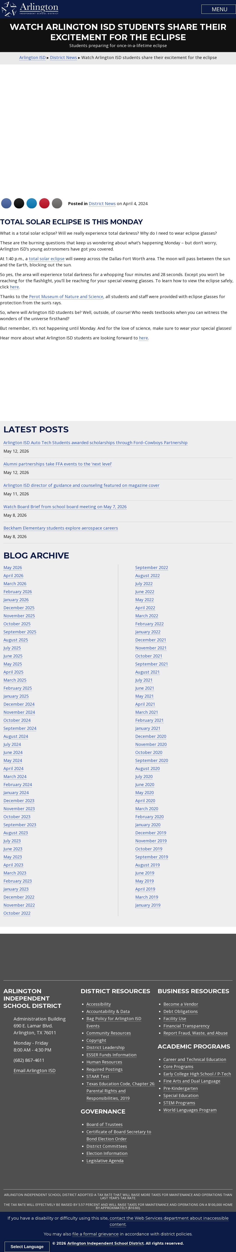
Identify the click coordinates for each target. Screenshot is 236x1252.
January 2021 (147, 728)
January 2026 (16, 599)
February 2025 (17, 688)
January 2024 (16, 792)
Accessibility (98, 1004)
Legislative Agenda (105, 1160)
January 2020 (147, 824)
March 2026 (14, 583)
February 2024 (17, 784)
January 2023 (16, 889)
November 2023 (19, 808)
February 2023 (17, 881)
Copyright (96, 1040)
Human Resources (104, 1062)
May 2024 (12, 760)
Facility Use (174, 1018)
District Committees (106, 1146)
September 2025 (19, 631)
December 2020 (150, 736)
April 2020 (145, 800)
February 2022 (149, 623)
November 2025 (19, 615)
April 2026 (13, 575)
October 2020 (148, 752)
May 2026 (12, 567)
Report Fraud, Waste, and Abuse (195, 1033)
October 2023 (16, 816)
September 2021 (151, 664)
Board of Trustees (104, 1124)
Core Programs (178, 1066)
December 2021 (150, 640)
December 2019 (150, 832)
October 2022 (16, 913)
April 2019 (145, 889)
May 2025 (12, 664)
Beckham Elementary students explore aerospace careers (60, 528)
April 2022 (145, 607)
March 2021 (146, 712)
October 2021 (148, 656)
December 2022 (18, 897)
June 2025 (12, 656)
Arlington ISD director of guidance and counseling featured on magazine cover (81, 485)
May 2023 (12, 857)
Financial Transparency (186, 1026)
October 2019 (148, 849)
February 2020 (149, 816)
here (14, 287)
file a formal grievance (95, 1234)
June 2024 (12, 752)
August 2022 (147, 575)
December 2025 (18, 607)
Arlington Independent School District (105, 1243)
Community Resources (108, 1033)
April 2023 (13, 865)
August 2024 (15, 736)
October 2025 (16, 623)
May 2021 (144, 696)
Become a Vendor (180, 1004)
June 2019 (144, 873)
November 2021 (151, 648)
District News (102, 203)
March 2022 (146, 615)
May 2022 (144, 599)
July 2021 (144, 680)
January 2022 (147, 631)
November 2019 (151, 840)
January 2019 (147, 905)
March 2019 (146, 897)
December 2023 (18, 800)
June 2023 (12, 849)
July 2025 (12, 648)
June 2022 (144, 591)
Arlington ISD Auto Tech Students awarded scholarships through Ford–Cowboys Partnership (95, 442)
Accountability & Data (108, 1011)
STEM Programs (179, 1102)
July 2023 (12, 840)
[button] (218, 9)
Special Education (180, 1095)
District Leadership (105, 1047)
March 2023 (14, 873)
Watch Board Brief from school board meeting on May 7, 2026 (65, 506)
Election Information (106, 1153)
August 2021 (147, 672)
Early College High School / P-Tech (197, 1074)
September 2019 (151, 857)
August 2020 (147, 768)
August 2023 (15, 832)
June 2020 (144, 784)
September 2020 (151, 760)
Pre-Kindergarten (180, 1088)
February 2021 (149, 720)
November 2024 (19, 712)
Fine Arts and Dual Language (191, 1081)
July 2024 (12, 744)
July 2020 (144, 776)
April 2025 (13, 672)
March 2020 (146, 808)
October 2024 (16, 720)
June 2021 (144, 688)
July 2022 (144, 583)
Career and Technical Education (194, 1059)
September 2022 (151, 567)
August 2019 (147, 865)
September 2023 (19, 824)
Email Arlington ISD (35, 1070)
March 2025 (14, 680)
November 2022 (19, 905)
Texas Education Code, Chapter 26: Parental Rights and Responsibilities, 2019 (120, 1091)
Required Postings (104, 1069)
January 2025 (16, 696)
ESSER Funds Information (111, 1054)
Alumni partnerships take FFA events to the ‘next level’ (57, 464)
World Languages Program (190, 1110)
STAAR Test (97, 1076)
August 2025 (15, 640)
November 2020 (151, 744)
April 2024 (13, 768)
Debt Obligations (180, 1011)
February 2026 (17, 591)
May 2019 (144, 881)
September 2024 (19, 728)
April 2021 (145, 704)
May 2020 (144, 792)
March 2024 (14, 776)
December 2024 (18, 704)
